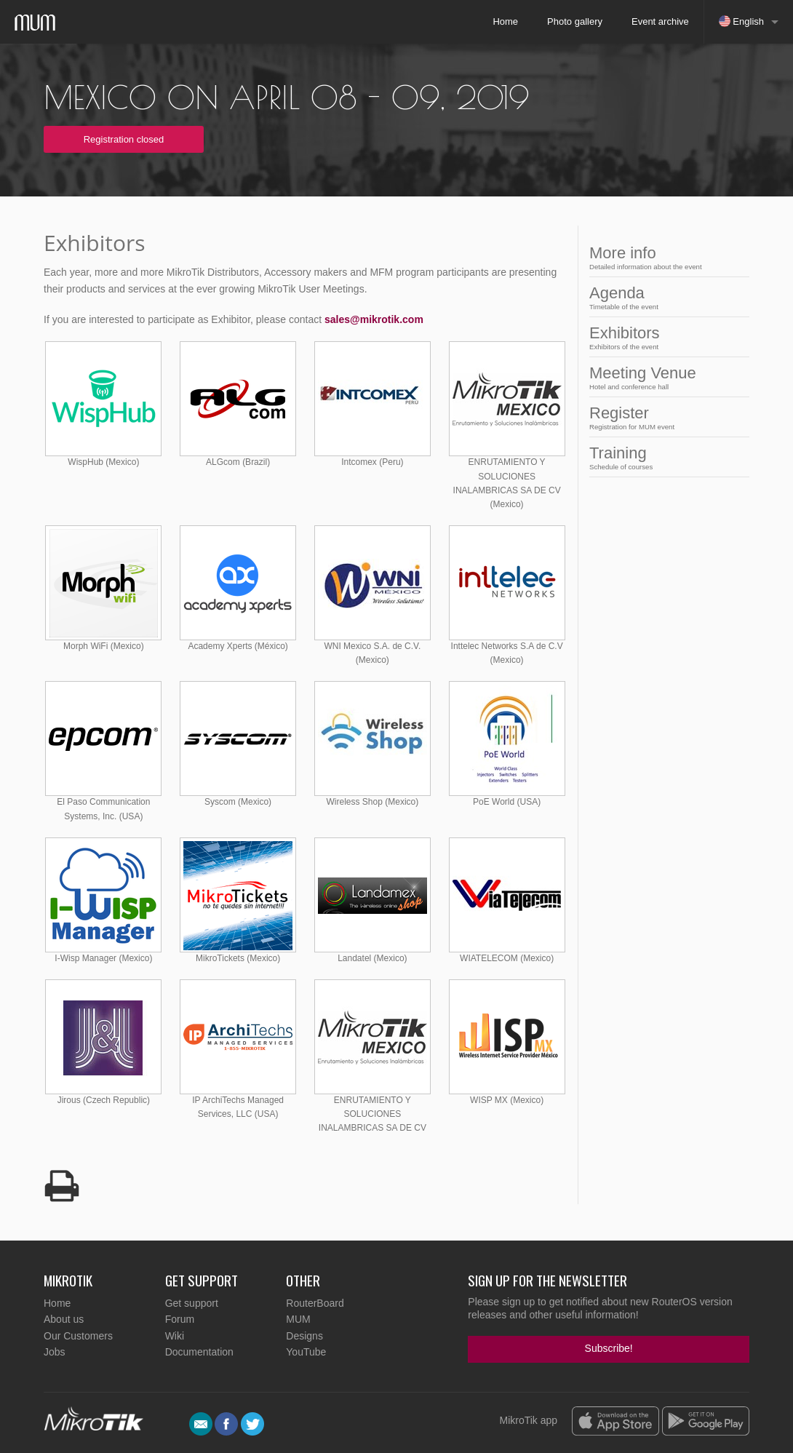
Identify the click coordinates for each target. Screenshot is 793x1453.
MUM (298, 1319)
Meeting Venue (665, 377)
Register (665, 417)
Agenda (665, 297)
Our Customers (78, 1336)
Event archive (660, 21)
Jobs (54, 1352)
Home (505, 21)
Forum (179, 1319)
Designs (304, 1336)
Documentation (199, 1352)
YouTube (306, 1352)
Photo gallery (574, 21)
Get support (191, 1303)
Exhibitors (665, 337)
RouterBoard (314, 1303)
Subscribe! (609, 1348)
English (741, 21)
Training (665, 457)
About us (64, 1319)
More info (665, 257)
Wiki (174, 1336)
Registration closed (124, 139)
